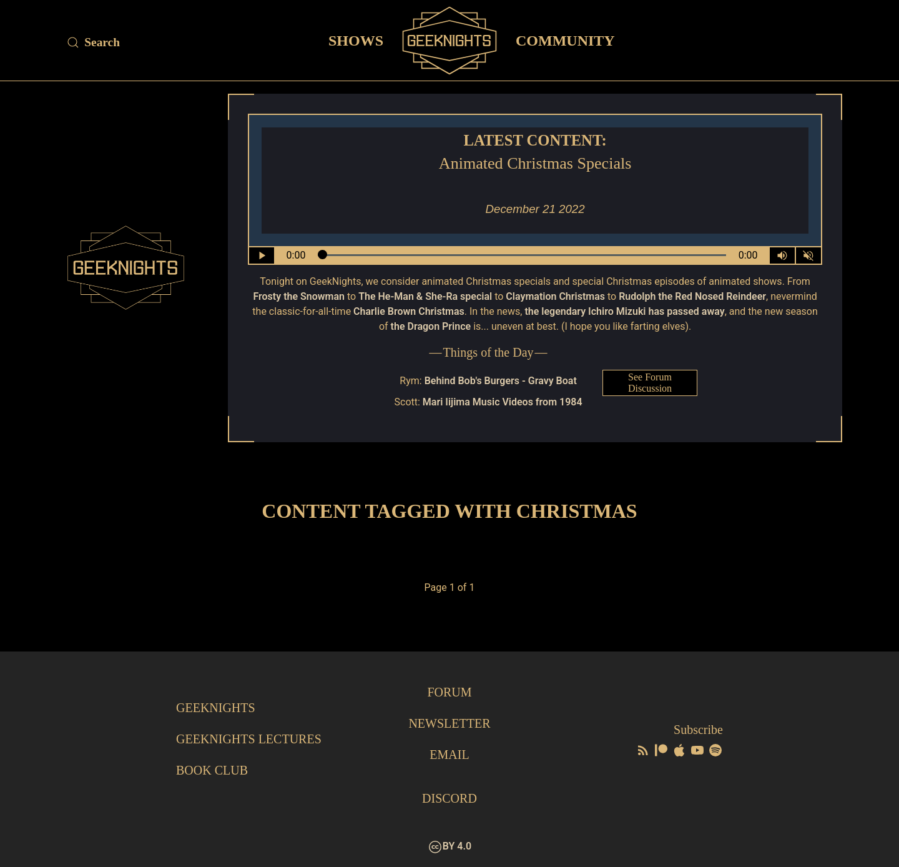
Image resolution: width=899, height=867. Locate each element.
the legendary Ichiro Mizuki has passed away (624, 311)
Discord (449, 798)
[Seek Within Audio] (522, 255)
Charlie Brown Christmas (408, 311)
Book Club (212, 770)
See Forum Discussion (650, 383)
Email (449, 754)
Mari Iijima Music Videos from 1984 (502, 402)
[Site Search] (162, 42)
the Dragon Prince (431, 326)
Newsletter (449, 723)
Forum (449, 692)
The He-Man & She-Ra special (425, 296)
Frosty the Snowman (299, 296)
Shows (355, 40)
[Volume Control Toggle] (782, 255)
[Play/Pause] (261, 255)
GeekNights (215, 708)
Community (565, 40)
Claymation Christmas (555, 296)
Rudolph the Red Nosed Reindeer (692, 296)
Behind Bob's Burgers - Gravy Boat (501, 381)
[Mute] (808, 255)
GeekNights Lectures (249, 739)
